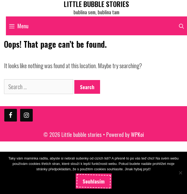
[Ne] (180, 172)
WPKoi (137, 134)
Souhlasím (94, 181)
